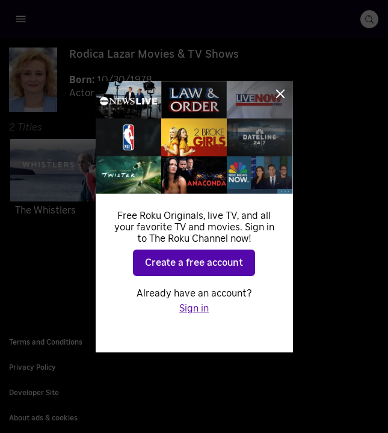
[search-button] (369, 19)
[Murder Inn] (191, 180)
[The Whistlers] (67, 180)
